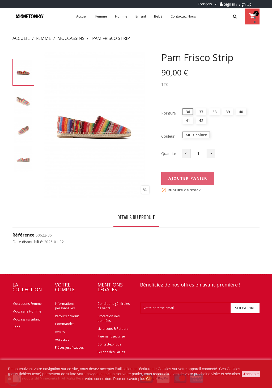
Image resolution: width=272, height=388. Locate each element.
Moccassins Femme (27, 303)
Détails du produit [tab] (136, 217)
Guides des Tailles (111, 352)
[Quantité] (198, 153)
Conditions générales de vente (113, 306)
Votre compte (65, 287)
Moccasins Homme (26, 311)
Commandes (64, 324)
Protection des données (108, 318)
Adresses (62, 339)
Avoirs (60, 332)
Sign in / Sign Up (238, 4)
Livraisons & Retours (112, 328)
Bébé (16, 327)
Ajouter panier (187, 178)
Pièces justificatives (69, 347)
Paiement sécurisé (111, 336)
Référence (23, 235)
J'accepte (251, 374)
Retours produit (67, 316)
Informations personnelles (65, 306)
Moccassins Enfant (26, 319)
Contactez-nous (109, 344)
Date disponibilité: (27, 241)
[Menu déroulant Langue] (208, 4)
